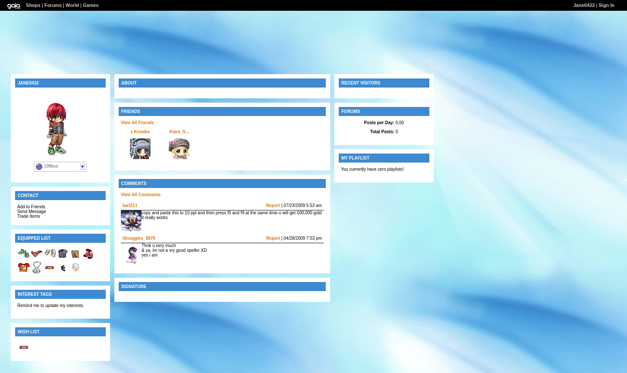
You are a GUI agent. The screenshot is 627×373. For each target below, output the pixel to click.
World (72, 5)
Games (91, 5)
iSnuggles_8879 (139, 238)
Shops (33, 5)
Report (273, 205)
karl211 (130, 205)
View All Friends (137, 122)
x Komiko (140, 131)
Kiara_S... (179, 131)
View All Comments (141, 194)
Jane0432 (584, 5)
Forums (53, 5)
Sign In (606, 5)
